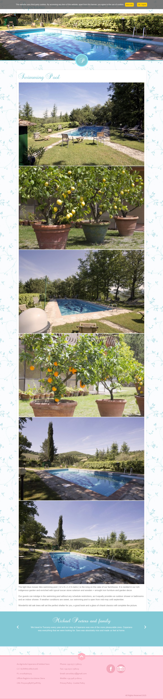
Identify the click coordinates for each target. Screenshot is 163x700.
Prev (18, 627)
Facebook (110, 668)
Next (145, 627)
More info (129, 5)
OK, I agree (142, 5)
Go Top (81, 657)
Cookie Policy (79, 683)
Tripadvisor (121, 668)
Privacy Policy (66, 683)
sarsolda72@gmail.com (76, 674)
